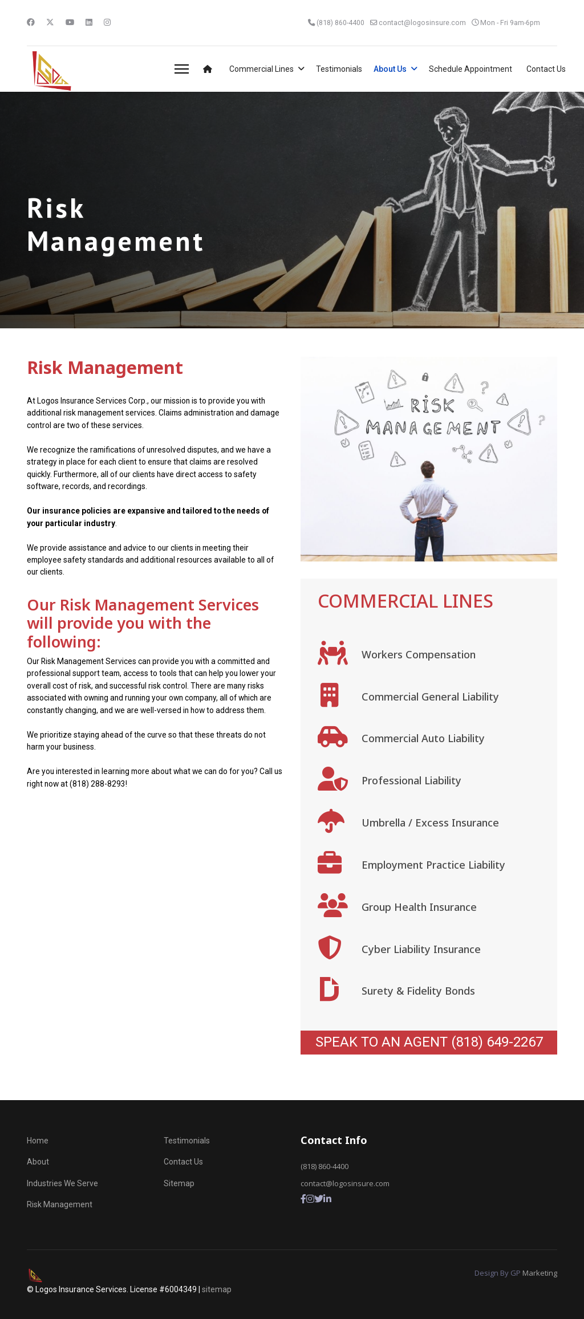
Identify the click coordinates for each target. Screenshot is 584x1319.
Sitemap (179, 1183)
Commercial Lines (261, 69)
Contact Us (546, 69)
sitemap (217, 1289)
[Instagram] (107, 22)
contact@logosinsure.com (421, 22)
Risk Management (59, 1204)
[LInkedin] (327, 1199)
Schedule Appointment (470, 69)
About (38, 1161)
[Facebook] (31, 22)
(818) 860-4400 (339, 22)
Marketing (539, 1273)
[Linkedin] (89, 22)
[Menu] (182, 69)
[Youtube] (70, 22)
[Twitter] (50, 22)
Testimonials (339, 69)
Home (37, 1140)
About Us (390, 69)
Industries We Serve (62, 1183)
